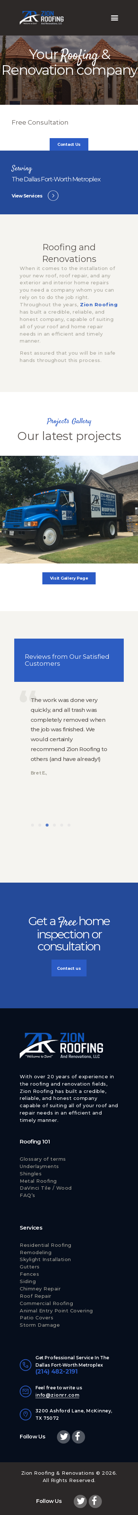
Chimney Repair (40, 1289)
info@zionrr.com (57, 1395)
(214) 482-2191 (56, 1371)
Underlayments (39, 1166)
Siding (28, 1281)
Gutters (30, 1267)
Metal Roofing (38, 1181)
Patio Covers (36, 1317)
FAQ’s (27, 1195)
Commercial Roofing (46, 1303)
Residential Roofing (46, 1245)
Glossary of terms (43, 1159)
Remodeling (35, 1252)
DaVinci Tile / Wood (46, 1188)
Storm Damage (40, 1325)
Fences (29, 1274)
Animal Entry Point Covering (56, 1310)
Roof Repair (35, 1296)
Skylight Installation (45, 1259)
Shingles (31, 1173)
